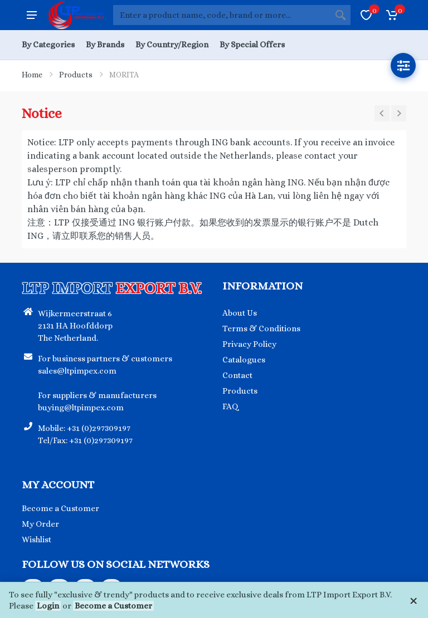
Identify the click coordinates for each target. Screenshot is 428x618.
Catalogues (243, 360)
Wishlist (36, 539)
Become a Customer (113, 606)
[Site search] (221, 15)
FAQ (230, 406)
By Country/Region (171, 45)
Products (76, 74)
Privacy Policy (249, 344)
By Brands (105, 45)
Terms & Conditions (261, 328)
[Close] (413, 600)
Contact (237, 375)
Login (48, 606)
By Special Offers (252, 45)
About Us (239, 313)
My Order (40, 524)
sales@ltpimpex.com (77, 371)
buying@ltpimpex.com (81, 408)
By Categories (48, 45)
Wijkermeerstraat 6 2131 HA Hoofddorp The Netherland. (75, 325)
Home (32, 74)
